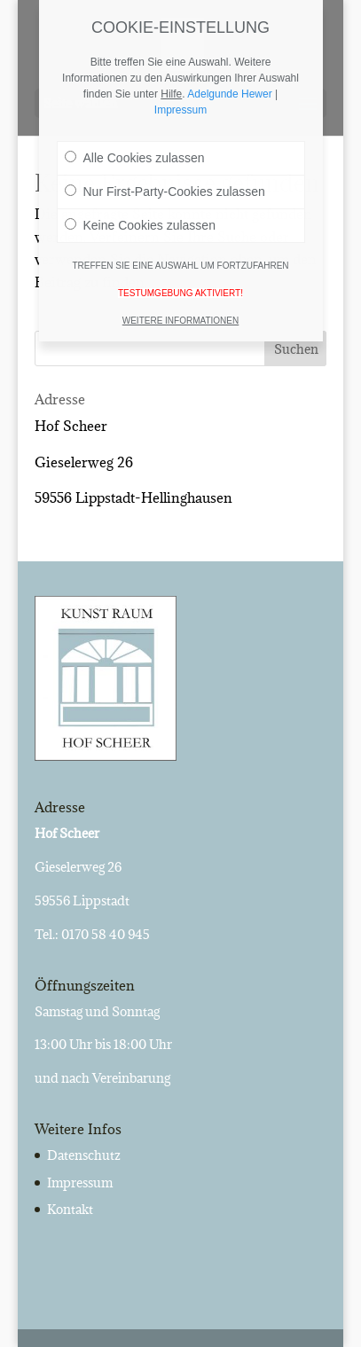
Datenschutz (84, 1155)
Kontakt (70, 1209)
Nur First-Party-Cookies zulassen (165, 176)
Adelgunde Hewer (229, 79)
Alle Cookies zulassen (135, 143)
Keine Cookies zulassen (140, 210)
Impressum (80, 1182)
